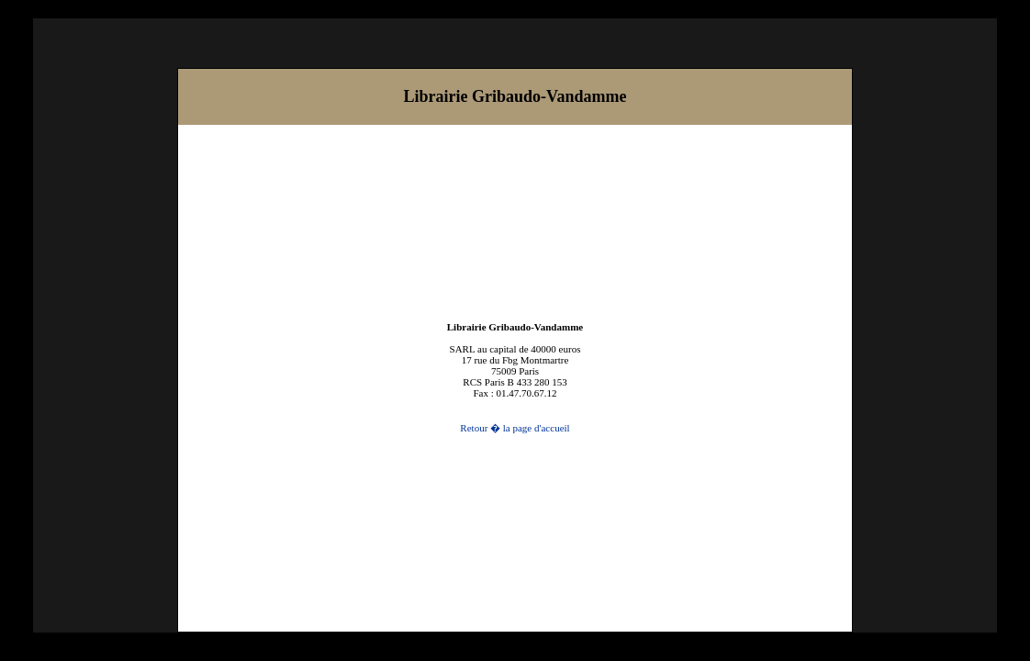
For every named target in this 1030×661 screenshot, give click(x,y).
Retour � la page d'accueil (514, 427)
